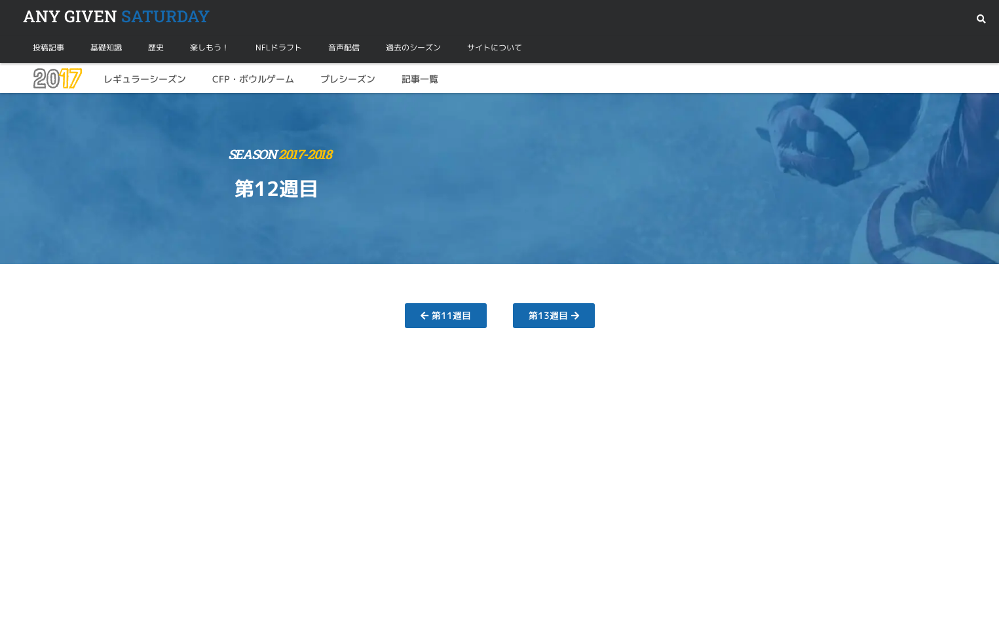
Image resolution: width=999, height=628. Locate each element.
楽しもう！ (209, 47)
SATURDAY (116, 16)
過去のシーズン (413, 47)
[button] (981, 19)
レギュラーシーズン (145, 79)
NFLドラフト (278, 47)
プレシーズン (347, 79)
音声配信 (344, 47)
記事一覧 (420, 79)
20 (57, 79)
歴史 (156, 47)
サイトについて (494, 47)
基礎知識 (106, 47)
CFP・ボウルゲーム (253, 79)
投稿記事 (48, 47)
